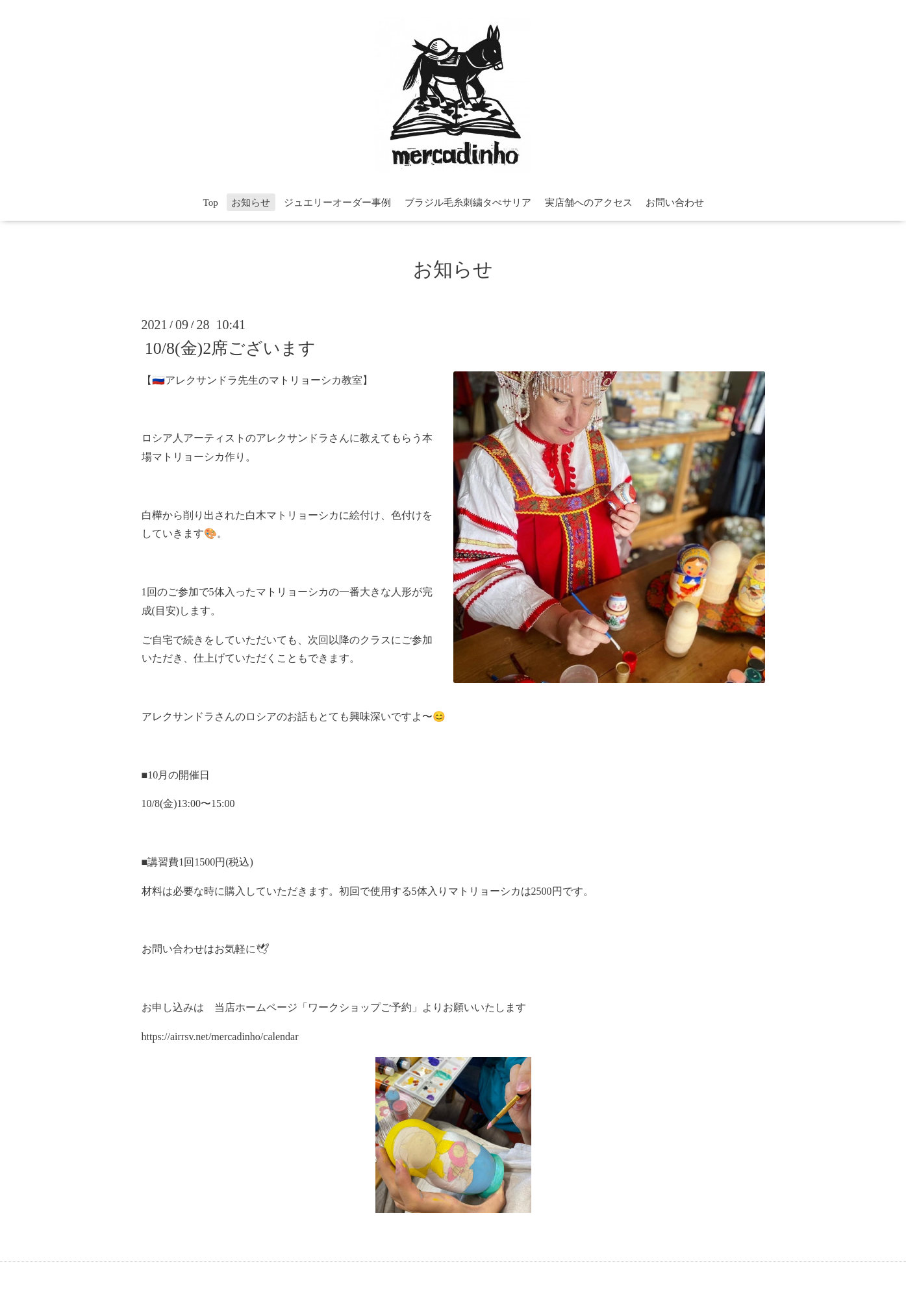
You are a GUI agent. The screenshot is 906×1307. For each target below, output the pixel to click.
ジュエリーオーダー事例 (337, 202)
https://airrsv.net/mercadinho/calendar (220, 1036)
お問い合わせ (675, 202)
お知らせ (250, 202)
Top (210, 202)
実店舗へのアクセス (589, 202)
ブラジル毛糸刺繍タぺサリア (468, 202)
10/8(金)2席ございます (230, 347)
